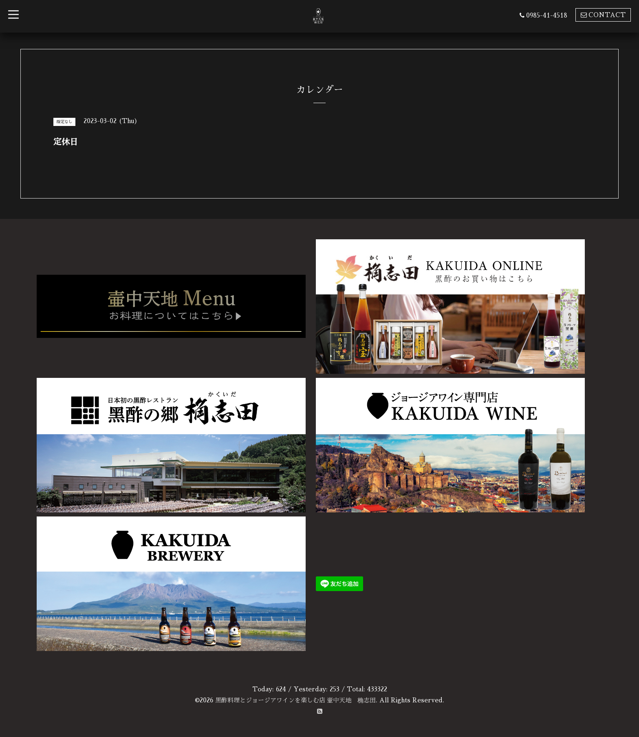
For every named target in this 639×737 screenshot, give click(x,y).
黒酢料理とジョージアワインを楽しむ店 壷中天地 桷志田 (295, 700)
